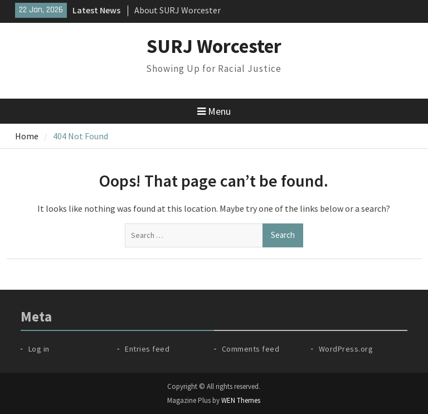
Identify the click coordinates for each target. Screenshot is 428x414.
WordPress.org (346, 349)
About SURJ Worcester (177, 10)
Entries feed (147, 349)
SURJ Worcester (214, 46)
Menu (214, 111)
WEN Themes (240, 400)
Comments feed (251, 349)
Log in (39, 349)
